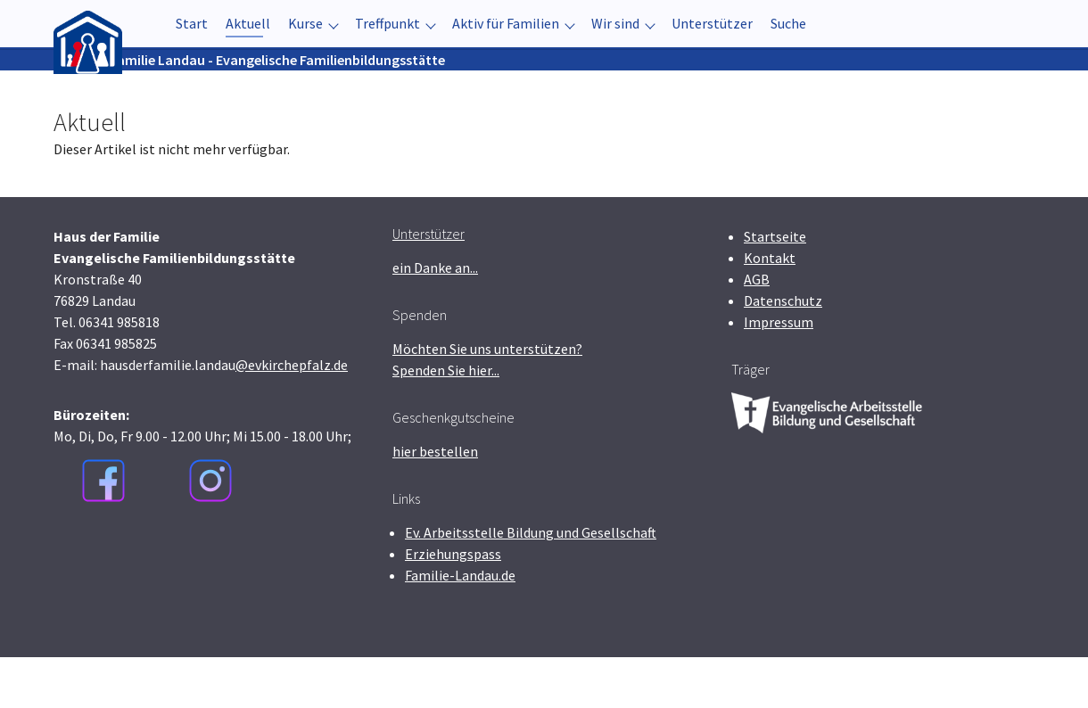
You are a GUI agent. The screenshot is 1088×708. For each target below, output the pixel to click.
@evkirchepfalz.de (291, 415)
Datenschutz (783, 351)
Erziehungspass (453, 604)
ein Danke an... (435, 318)
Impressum (778, 373)
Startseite (775, 287)
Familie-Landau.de (460, 626)
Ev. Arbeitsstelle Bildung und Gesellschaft (530, 583)
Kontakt (769, 308)
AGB (757, 330)
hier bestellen (435, 502)
